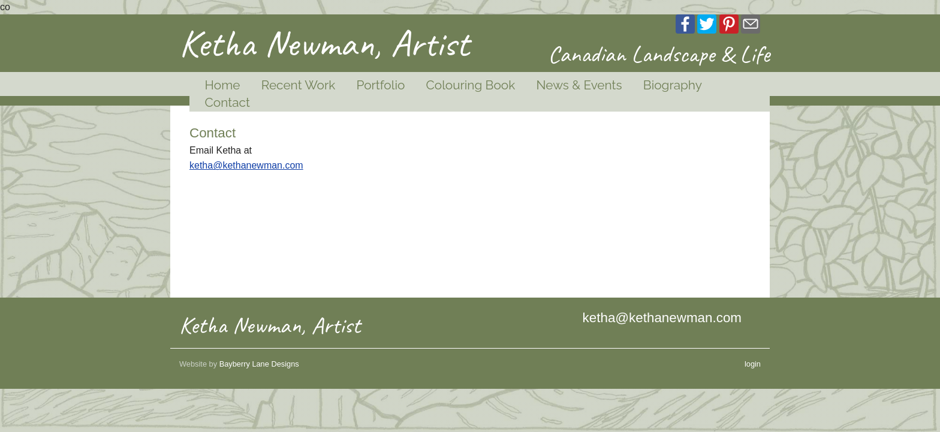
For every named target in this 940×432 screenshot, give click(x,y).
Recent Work (298, 84)
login (753, 363)
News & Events (579, 84)
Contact (227, 102)
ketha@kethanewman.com (246, 165)
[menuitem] (217, 85)
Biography (672, 84)
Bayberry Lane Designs (259, 363)
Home (222, 84)
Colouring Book (470, 84)
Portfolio (380, 84)
